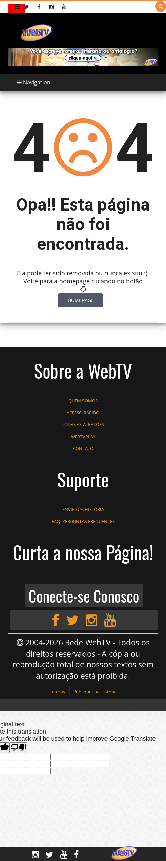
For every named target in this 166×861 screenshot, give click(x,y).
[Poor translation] (18, 747)
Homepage (81, 300)
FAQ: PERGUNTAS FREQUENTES (83, 521)
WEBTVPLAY (83, 437)
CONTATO (83, 448)
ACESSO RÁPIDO (83, 412)
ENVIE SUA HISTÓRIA (83, 509)
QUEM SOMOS (83, 401)
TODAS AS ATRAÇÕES (83, 424)
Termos (57, 691)
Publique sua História (94, 691)
